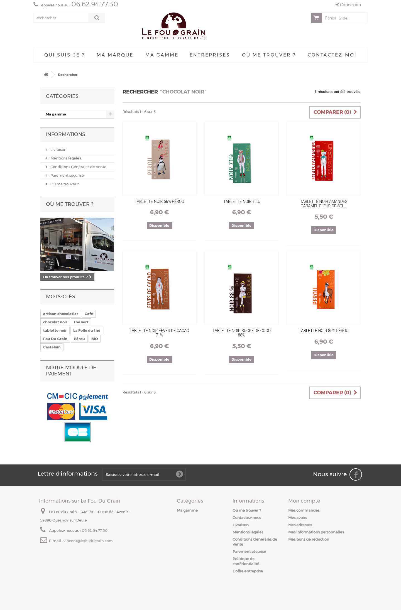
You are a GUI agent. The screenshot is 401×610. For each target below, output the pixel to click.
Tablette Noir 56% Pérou (159, 201)
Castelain (52, 347)
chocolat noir (55, 322)
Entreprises (210, 55)
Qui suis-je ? (64, 55)
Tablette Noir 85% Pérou (324, 330)
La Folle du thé (86, 330)
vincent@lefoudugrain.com (88, 540)
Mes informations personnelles (316, 532)
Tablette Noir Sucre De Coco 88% (241, 332)
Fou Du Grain (55, 338)
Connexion (348, 4)
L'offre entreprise (248, 571)
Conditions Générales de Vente (78, 166)
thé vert (81, 322)
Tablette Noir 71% (241, 201)
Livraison (58, 149)
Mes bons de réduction (308, 539)
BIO (94, 338)
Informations (65, 134)
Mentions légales (65, 158)
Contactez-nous (247, 517)
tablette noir (55, 330)
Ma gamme (162, 55)
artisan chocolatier (60, 313)
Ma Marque (115, 55)
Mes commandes (303, 510)
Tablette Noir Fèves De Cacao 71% (159, 332)
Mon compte (304, 501)
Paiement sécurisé (67, 175)
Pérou (79, 338)
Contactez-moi (332, 55)
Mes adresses (300, 524)
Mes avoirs (297, 517)
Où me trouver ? (269, 55)
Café (89, 313)
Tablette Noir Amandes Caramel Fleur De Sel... (323, 203)
